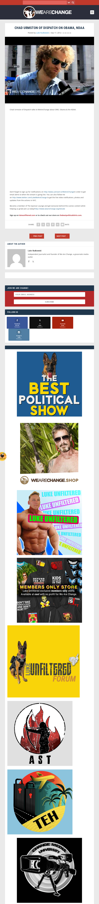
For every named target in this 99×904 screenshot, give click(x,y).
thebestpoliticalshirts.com (71, 215)
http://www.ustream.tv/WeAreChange (59, 192)
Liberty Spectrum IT (69, 899)
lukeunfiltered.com (27, 215)
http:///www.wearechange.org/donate (50, 209)
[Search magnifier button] (73, 2)
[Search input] (45, 2)
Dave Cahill (41, 899)
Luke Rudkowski (42, 33)
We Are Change (18, 899)
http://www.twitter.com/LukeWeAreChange (29, 197)
